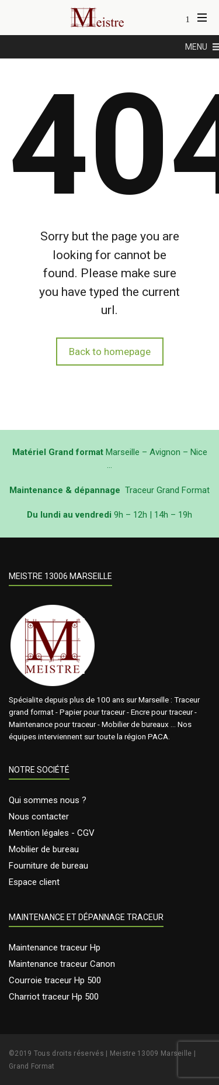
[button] (196, 46)
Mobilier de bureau (44, 849)
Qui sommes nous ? (47, 800)
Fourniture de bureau (48, 865)
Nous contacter (39, 816)
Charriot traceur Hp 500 (54, 996)
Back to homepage (110, 351)
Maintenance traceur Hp (54, 947)
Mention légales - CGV (52, 833)
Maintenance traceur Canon (62, 964)
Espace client (34, 882)
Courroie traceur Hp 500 (55, 980)
